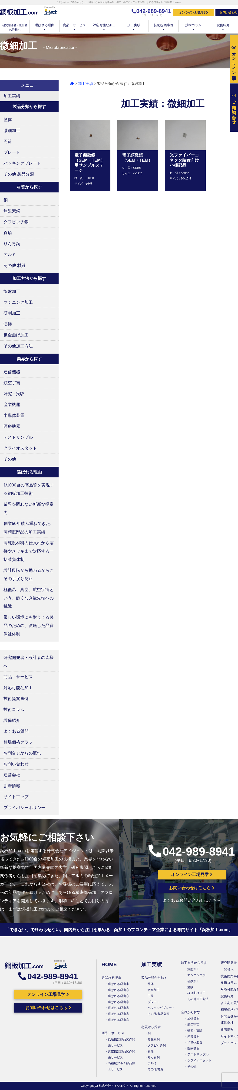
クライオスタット (20, 448)
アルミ (9, 254)
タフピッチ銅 (16, 222)
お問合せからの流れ (22, 753)
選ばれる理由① (118, 984)
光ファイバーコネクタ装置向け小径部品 (184, 160)
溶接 (7, 324)
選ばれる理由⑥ (118, 1014)
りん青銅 (11, 243)
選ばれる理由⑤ (118, 1008)
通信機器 (11, 372)
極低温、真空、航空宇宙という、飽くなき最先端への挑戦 (28, 598)
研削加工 (11, 313)
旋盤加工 (11, 291)
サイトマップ (16, 796)
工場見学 (233, 59)
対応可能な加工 (104, 26)
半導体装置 (13, 415)
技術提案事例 (163, 26)
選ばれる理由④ (118, 1002)
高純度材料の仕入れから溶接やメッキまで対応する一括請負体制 (28, 551)
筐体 (7, 119)
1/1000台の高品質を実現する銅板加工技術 (28, 489)
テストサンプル (18, 437)
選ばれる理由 (44, 26)
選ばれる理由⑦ (118, 1020)
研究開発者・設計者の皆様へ (28, 661)
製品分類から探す (154, 977)
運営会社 (11, 775)
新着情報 (11, 785)
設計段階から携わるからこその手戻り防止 (28, 574)
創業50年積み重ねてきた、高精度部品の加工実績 (28, 527)
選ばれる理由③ (118, 996)
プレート (11, 152)
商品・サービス (74, 26)
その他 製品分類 (18, 174)
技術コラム (193, 26)
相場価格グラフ (18, 742)
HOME (109, 964)
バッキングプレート (22, 163)
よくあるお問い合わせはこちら (191, 900)
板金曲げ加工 (16, 335)
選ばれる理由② (118, 990)
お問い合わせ (16, 764)
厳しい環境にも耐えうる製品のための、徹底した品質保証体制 (28, 625)
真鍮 (7, 232)
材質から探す (151, 1027)
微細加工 (11, 130)
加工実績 (134, 26)
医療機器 (11, 426)
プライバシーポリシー (24, 807)
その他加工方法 (18, 346)
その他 (9, 459)
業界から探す (190, 1012)
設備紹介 (223, 26)
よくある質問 (16, 731)
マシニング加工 (18, 302)
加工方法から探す (194, 963)
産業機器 (11, 404)
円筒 (7, 141)
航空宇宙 (11, 382)
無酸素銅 (11, 211)
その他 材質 (14, 265)
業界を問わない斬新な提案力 (28, 508)
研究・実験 (13, 393)
